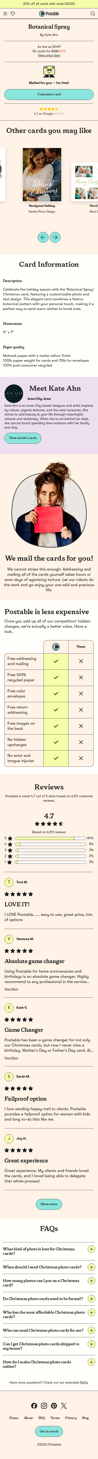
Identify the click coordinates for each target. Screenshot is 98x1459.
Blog (85, 1418)
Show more (49, 1204)
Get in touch (49, 1431)
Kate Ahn (51, 35)
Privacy (71, 1418)
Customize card (49, 94)
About (28, 1418)
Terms (55, 1418)
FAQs (84, 1382)
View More (11, 989)
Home (13, 1418)
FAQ (41, 1418)
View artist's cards (23, 438)
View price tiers (49, 55)
